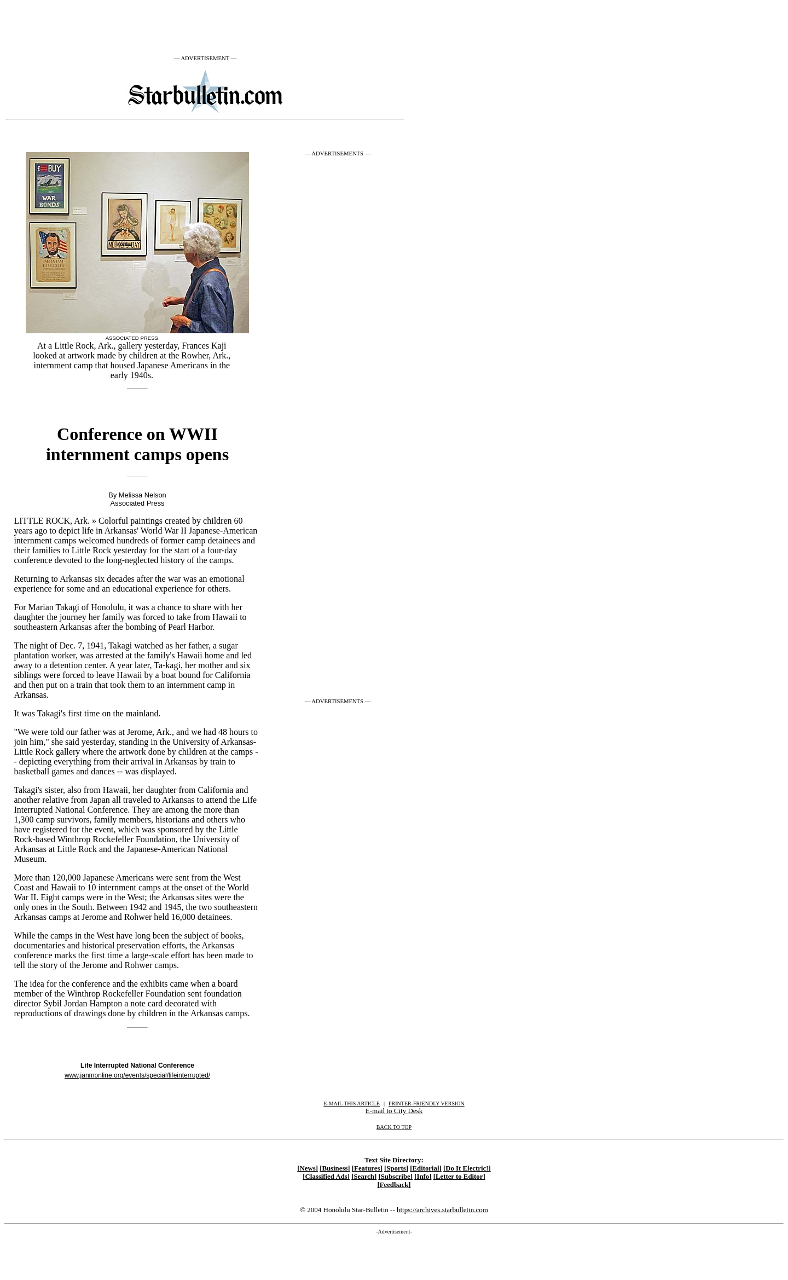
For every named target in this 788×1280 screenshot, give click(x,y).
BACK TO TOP (394, 1127)
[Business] (335, 1168)
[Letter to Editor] (459, 1176)
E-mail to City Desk (394, 1111)
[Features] (367, 1168)
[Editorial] (426, 1168)
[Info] (422, 1176)
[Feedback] (393, 1185)
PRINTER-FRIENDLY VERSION (427, 1104)
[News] (307, 1168)
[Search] (363, 1176)
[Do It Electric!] (467, 1168)
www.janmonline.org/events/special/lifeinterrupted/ (137, 1075)
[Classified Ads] (326, 1176)
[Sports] (396, 1168)
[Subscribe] (395, 1176)
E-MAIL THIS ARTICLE (351, 1104)
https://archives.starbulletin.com (442, 1210)
